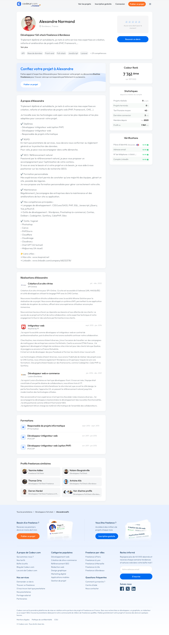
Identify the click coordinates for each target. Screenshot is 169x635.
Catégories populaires (62, 552)
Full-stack (61, 53)
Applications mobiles (60, 577)
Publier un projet (137, 4)
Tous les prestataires (24, 512)
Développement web (60, 557)
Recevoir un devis (132, 39)
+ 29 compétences (98, 53)
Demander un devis (25, 581)
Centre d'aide (91, 585)
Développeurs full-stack (44, 512)
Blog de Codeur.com (25, 567)
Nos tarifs (21, 560)
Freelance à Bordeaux (94, 570)
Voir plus (24, 47)
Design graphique (58, 570)
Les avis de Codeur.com (27, 570)
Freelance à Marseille (94, 563)
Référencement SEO (60, 563)
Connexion (120, 4)
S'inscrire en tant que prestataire (31, 588)
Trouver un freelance (26, 585)
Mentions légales (23, 620)
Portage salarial (24, 595)
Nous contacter (92, 588)
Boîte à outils (22, 563)
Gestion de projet (58, 580)
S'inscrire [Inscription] (136, 576)
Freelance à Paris (93, 557)
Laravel (84, 53)
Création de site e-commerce (64, 560)
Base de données (35, 53)
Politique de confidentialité (42, 620)
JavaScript (73, 53)
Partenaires (22, 599)
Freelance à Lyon (92, 560)
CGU (56, 620)
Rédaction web (57, 567)
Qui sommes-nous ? (25, 557)
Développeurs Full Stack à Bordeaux (87, 494)
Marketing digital (58, 574)
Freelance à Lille (92, 567)
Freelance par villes (94, 552)
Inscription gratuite (103, 4)
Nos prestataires (24, 592)
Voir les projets (84, 4)
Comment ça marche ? (95, 581)
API (23, 53)
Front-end (49, 53)
